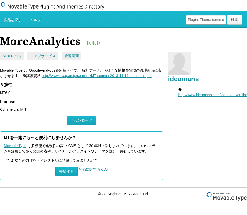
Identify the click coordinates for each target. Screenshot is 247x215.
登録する (66, 171)
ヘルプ (35, 20)
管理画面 (71, 56)
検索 (234, 20)
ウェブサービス (43, 56)
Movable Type (15, 146)
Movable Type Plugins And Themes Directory (55, 6)
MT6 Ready (12, 56)
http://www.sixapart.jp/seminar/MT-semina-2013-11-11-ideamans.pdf (97, 76)
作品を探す (13, 20)
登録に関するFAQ (93, 169)
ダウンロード (81, 120)
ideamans (183, 78)
